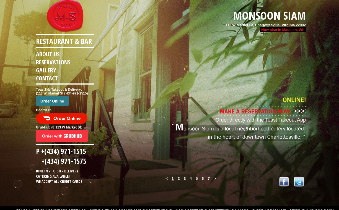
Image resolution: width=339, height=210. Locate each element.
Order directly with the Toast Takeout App (260, 120)
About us (47, 54)
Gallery (46, 70)
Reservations (53, 62)
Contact (47, 78)
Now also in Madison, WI (282, 30)
